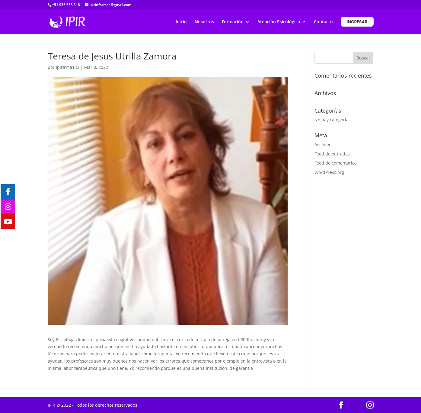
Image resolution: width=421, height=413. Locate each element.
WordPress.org (329, 172)
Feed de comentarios (335, 163)
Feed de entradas (332, 154)
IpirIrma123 (67, 67)
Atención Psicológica (278, 22)
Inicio (181, 22)
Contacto (323, 22)
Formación (233, 22)
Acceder (322, 144)
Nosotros (204, 22)
